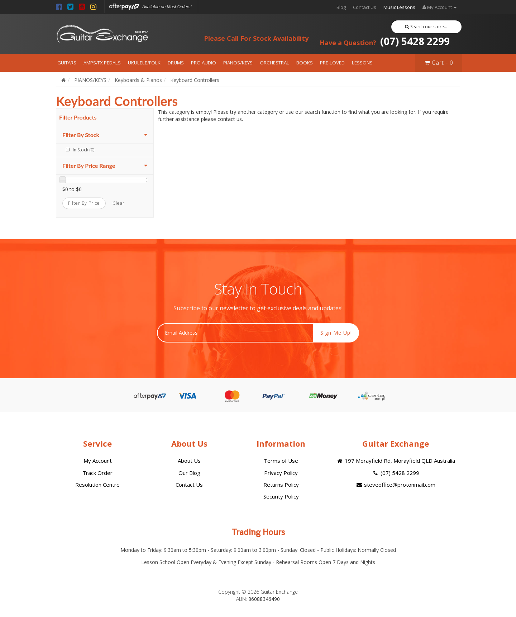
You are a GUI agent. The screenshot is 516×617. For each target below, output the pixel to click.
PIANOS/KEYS (238, 62)
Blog (341, 7)
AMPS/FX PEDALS (102, 62)
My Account (97, 460)
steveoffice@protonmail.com (395, 484)
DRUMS (176, 62)
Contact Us (364, 7)
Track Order (97, 472)
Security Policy (281, 496)
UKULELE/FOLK (144, 62)
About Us (189, 460)
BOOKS (304, 62)
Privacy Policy (281, 472)
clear (119, 203)
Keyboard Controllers (194, 80)
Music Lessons (399, 7)
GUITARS (66, 62)
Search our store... (426, 27)
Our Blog (189, 472)
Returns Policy (281, 484)
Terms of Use (281, 460)
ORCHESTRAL (274, 62)
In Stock (83, 150)
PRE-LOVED (332, 62)
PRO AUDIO (203, 62)
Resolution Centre (97, 484)
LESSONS (362, 62)
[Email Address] (235, 332)
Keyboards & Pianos (138, 80)
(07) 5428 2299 (385, 41)
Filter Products (78, 117)
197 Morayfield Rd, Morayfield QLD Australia (395, 460)
